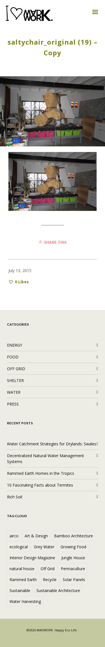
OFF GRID (16, 368)
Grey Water (44, 546)
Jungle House (73, 557)
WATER (13, 392)
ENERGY (14, 345)
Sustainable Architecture (58, 590)
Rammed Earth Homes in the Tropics (40, 473)
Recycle (50, 579)
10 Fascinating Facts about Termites (40, 485)
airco (14, 535)
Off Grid (48, 568)
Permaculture (73, 568)
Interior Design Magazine (32, 557)
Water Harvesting (25, 601)
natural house (22, 568)
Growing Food (73, 546)
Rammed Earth (23, 579)
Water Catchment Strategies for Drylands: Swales (51, 443)
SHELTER (15, 380)
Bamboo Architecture (73, 535)
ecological (19, 546)
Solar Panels (74, 579)
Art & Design (36, 535)
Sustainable (20, 590)
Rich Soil (14, 496)
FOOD (12, 357)
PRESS (13, 404)
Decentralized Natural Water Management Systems (45, 458)
